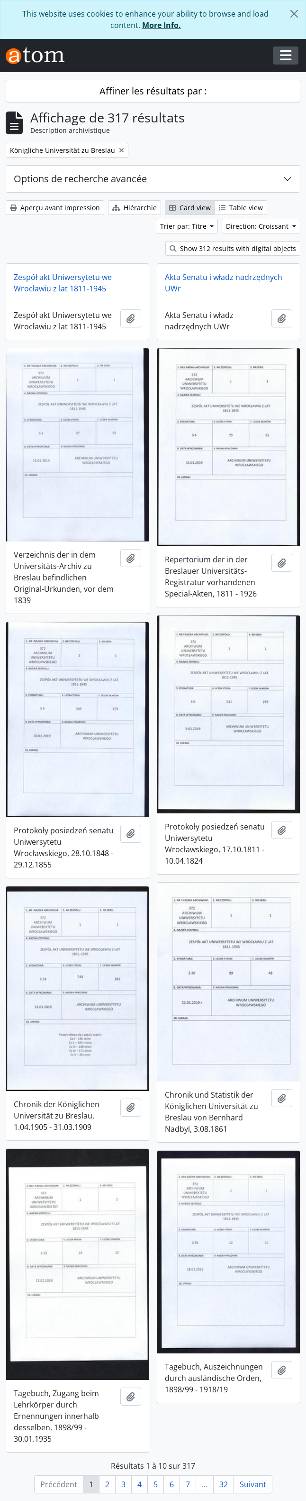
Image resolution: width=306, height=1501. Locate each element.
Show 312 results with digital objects (233, 248)
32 (223, 1484)
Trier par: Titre (184, 226)
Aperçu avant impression (55, 207)
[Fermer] (294, 13)
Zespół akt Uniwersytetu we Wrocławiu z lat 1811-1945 (63, 283)
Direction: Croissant (258, 226)
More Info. (161, 25)
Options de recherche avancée (80, 178)
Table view (241, 207)
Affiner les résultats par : (153, 90)
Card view (190, 207)
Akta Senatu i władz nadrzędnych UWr (223, 283)
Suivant (253, 1484)
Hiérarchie (134, 207)
